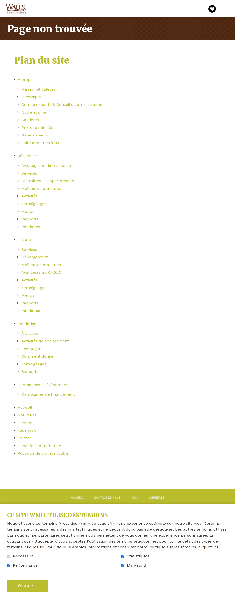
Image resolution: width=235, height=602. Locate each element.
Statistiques (138, 556)
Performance (25, 565)
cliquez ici (34, 547)
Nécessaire (23, 556)
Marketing (136, 565)
